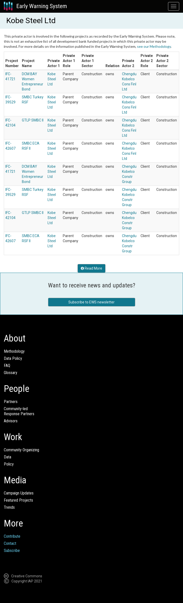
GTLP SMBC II (32, 120)
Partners (11, 401)
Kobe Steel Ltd (52, 79)
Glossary (10, 372)
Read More (91, 268)
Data (7, 457)
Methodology (14, 351)
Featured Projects (18, 500)
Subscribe (12, 550)
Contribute (12, 536)
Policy (9, 464)
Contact (10, 543)
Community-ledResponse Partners (19, 411)
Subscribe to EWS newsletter (91, 302)
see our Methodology (154, 46)
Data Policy (13, 358)
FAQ (7, 365)
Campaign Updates (19, 493)
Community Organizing (21, 449)
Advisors (11, 421)
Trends (9, 507)
